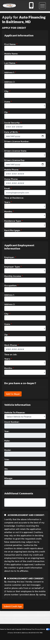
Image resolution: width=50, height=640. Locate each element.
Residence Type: (12, 220)
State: (7, 101)
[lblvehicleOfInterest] (25, 416)
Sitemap (28, 629)
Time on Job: (10, 354)
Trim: (6, 459)
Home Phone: (11, 179)
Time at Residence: (14, 197)
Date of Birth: (11, 132)
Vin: (6, 468)
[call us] (31, 5)
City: (6, 91)
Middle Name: (11, 53)
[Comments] (25, 502)
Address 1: (9, 72)
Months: (8, 211)
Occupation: (10, 285)
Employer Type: (12, 266)
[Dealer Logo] (13, 5)
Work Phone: (10, 345)
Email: (7, 188)
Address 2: (9, 81)
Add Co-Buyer (13, 394)
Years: (7, 202)
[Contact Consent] (5, 578)
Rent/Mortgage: (12, 230)
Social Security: (12, 122)
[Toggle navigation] (42, 5)
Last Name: (10, 63)
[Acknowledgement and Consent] (5, 515)
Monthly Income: (12, 276)
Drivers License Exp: (14, 160)
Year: (6, 431)
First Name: (10, 44)
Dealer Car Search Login (7, 629)
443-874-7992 (37, 633)
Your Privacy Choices (41, 629)
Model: (7, 450)
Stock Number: (11, 421)
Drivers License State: (15, 150)
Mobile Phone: (11, 169)
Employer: (9, 257)
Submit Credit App (13, 606)
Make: (7, 440)
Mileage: (8, 478)
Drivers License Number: (16, 141)
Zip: (6, 112)
